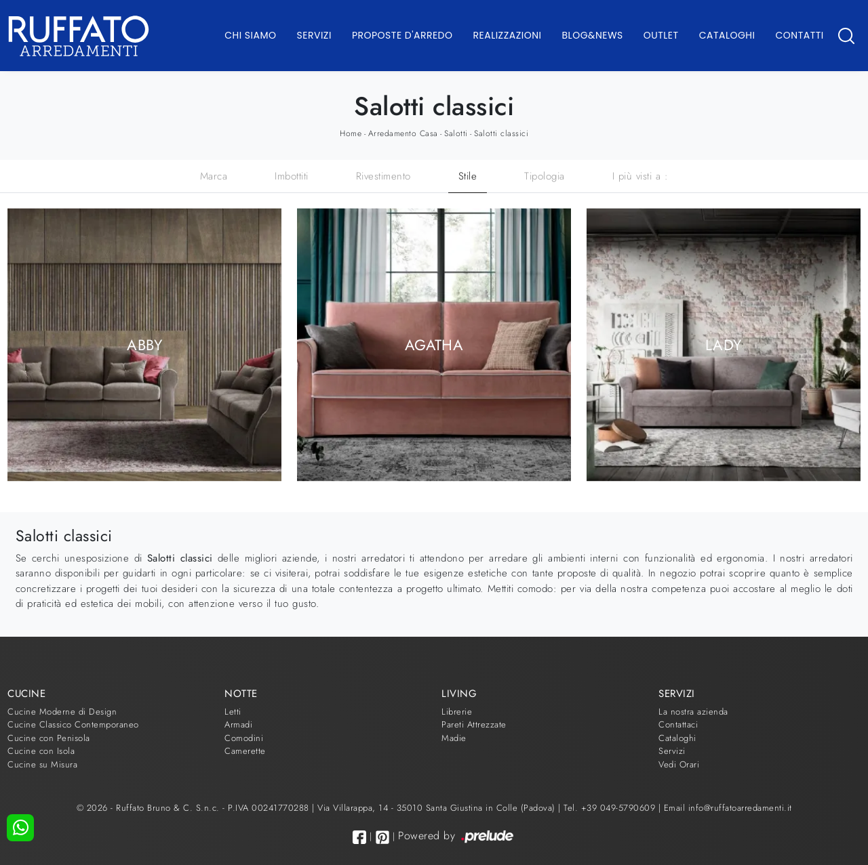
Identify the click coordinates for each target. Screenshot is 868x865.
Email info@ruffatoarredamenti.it (728, 807)
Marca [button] (214, 176)
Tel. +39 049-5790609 (611, 807)
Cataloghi (727, 35)
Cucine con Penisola (48, 738)
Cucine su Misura (42, 764)
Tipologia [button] (544, 176)
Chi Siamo (250, 35)
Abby (144, 345)
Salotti (456, 133)
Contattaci (678, 724)
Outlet (661, 35)
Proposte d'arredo (402, 35)
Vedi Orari (678, 764)
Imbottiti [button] (292, 176)
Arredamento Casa (403, 133)
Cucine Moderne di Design (62, 711)
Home (350, 133)
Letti (232, 711)
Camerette (245, 750)
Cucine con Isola (41, 750)
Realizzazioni (507, 35)
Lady (723, 345)
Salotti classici (501, 133)
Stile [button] (467, 176)
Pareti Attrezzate (474, 724)
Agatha (434, 345)
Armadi (238, 724)
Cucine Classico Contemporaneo (73, 724)
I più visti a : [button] (640, 176)
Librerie (456, 711)
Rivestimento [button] (383, 176)
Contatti (799, 35)
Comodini (243, 738)
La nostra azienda (693, 711)
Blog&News (592, 35)
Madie (454, 738)
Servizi (314, 35)
